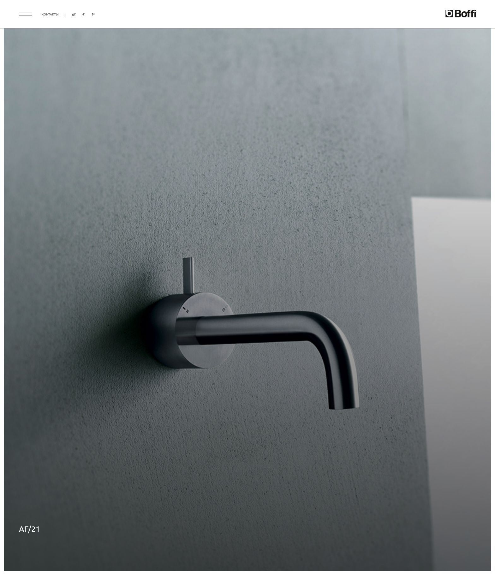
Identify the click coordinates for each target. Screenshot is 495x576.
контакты (50, 14)
